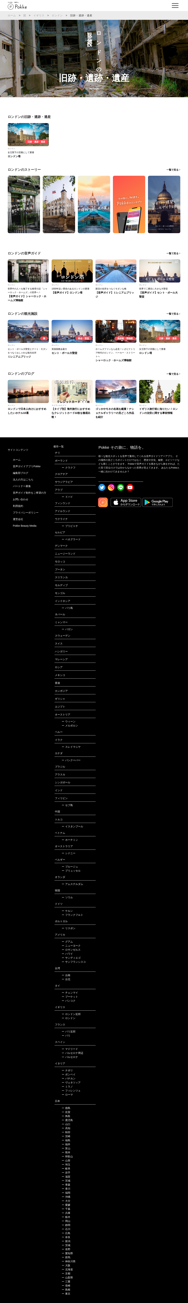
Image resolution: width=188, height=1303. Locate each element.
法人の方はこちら (23, 479)
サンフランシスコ (74, 961)
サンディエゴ (71, 957)
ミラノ (67, 1086)
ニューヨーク (71, 945)
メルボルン (70, 725)
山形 (66, 1160)
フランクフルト (72, 914)
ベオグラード (71, 539)
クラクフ (68, 467)
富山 (66, 1148)
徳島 (66, 1108)
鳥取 (66, 1116)
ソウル (67, 897)
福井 (66, 1144)
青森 (66, 1184)
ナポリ (67, 1070)
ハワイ (67, 953)
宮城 (66, 1180)
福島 (66, 1140)
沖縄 (66, 1196)
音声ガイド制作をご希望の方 (29, 492)
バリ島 (67, 607)
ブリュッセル (71, 870)
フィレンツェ (71, 1090)
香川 (66, 1188)
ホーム (12, 15)
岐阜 (66, 1168)
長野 (66, 1249)
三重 (66, 1281)
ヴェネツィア (71, 1082)
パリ (66, 1035)
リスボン (68, 928)
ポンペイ (68, 1074)
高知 (66, 1128)
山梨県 (67, 1277)
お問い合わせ (20, 499)
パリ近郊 (68, 1031)
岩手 (66, 1172)
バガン (67, 629)
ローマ (67, 1094)
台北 (66, 979)
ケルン (67, 910)
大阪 (66, 1265)
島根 (66, 1289)
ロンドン (57, 15)
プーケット (70, 996)
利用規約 (18, 505)
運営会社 (18, 519)
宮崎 (66, 1136)
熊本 (66, 1152)
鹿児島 (67, 1120)
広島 (66, 1233)
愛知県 (67, 1253)
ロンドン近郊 (71, 1014)
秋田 (66, 1132)
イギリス (39, 15)
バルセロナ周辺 (72, 1052)
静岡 (66, 1225)
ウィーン (68, 721)
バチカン (68, 1078)
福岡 (66, 1192)
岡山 (66, 1221)
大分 (66, 1200)
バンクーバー (71, 760)
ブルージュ (70, 866)
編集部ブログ (20, 472)
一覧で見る (172, 170)
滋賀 (66, 1176)
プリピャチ (70, 525)
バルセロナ (70, 1057)
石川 (66, 1229)
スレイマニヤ (71, 746)
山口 (66, 1124)
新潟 (66, 1241)
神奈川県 (68, 1261)
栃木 (66, 1216)
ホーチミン (70, 839)
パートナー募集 (22, 486)
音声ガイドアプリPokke (27, 466)
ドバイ (67, 496)
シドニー (68, 853)
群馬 (66, 1257)
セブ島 (67, 805)
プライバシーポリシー (26, 512)
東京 (66, 1293)
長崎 (66, 1285)
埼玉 (66, 1164)
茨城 (66, 1245)
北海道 (67, 1269)
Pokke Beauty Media (24, 525)
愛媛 (66, 1204)
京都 (66, 1273)
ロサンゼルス (71, 949)
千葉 (66, 1208)
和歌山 (67, 1156)
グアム (67, 941)
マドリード (70, 1048)
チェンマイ (70, 992)
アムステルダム (72, 884)
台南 (66, 975)
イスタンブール (72, 826)
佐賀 (66, 1112)
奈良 (66, 1237)
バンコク (68, 1000)
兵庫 (66, 1212)
